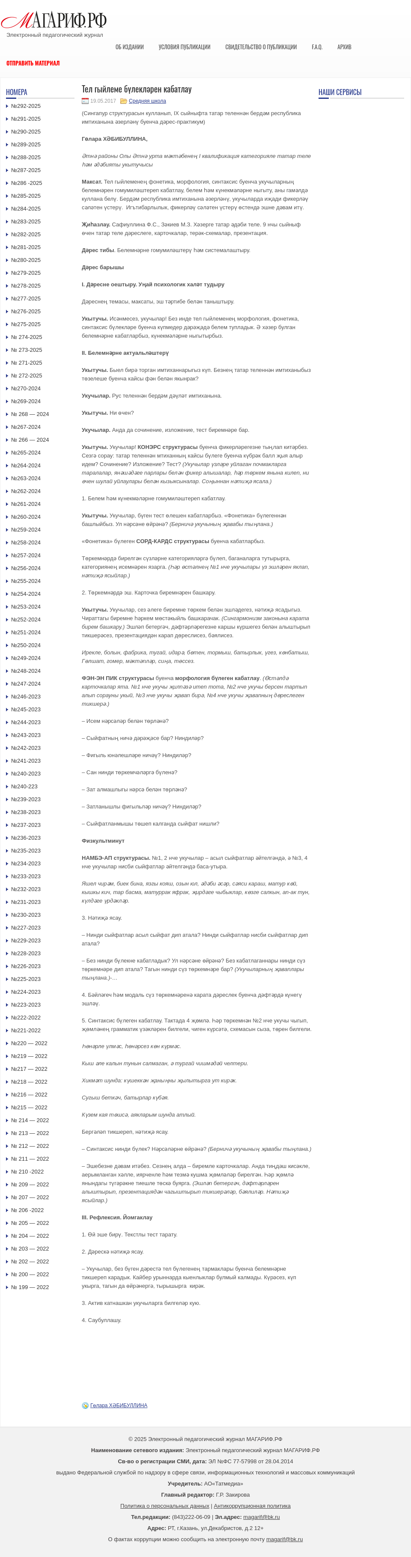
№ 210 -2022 (27, 1171)
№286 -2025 (26, 183)
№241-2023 (26, 761)
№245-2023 (26, 709)
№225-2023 (26, 979)
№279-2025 (26, 273)
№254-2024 (26, 594)
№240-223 (24, 786)
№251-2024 (26, 632)
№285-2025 (26, 196)
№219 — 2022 (29, 1056)
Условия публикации (185, 46)
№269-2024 (26, 401)
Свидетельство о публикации (261, 46)
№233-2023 (26, 876)
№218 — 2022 (29, 1082)
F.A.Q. (317, 46)
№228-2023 (26, 953)
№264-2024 (26, 465)
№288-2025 (26, 157)
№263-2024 (26, 478)
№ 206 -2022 (27, 1210)
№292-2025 (26, 106)
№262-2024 (26, 491)
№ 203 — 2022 (30, 1248)
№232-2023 (26, 889)
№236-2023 (26, 838)
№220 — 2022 (29, 1043)
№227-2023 (26, 927)
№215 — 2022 (29, 1107)
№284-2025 (26, 208)
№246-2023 (26, 696)
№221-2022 (26, 1030)
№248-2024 (26, 671)
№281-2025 (26, 247)
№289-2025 (26, 144)
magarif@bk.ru (261, 1517)
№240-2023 (26, 773)
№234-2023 (26, 863)
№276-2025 (26, 311)
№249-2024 (26, 658)
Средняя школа (147, 101)
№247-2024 (26, 683)
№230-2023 (26, 915)
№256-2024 (26, 568)
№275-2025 (26, 324)
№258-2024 (26, 542)
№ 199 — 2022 (30, 1287)
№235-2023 (26, 850)
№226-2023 (26, 966)
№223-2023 (26, 1004)
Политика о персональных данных (164, 1506)
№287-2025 (26, 170)
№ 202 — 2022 (30, 1261)
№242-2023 (26, 748)
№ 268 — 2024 (30, 414)
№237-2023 (26, 825)
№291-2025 (26, 119)
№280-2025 (26, 260)
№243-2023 (26, 735)
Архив (344, 46)
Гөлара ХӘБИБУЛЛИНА (118, 1405)
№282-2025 (26, 234)
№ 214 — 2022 (30, 1120)
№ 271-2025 (26, 363)
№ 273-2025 (26, 350)
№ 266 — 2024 (30, 440)
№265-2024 (26, 452)
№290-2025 (26, 131)
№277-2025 (26, 298)
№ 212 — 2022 (30, 1146)
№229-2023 (26, 940)
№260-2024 (26, 517)
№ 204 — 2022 (30, 1236)
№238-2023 (26, 812)
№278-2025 (26, 285)
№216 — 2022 (29, 1094)
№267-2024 (26, 427)
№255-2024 (26, 581)
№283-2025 (26, 221)
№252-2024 (26, 619)
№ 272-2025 (26, 375)
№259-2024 (26, 529)
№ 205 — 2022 (30, 1223)
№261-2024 (26, 504)
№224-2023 (26, 992)
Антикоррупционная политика (252, 1506)
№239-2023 (26, 799)
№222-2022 (26, 1017)
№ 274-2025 (26, 337)
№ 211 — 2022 (30, 1159)
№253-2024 (26, 606)
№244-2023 (26, 722)
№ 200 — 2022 (30, 1274)
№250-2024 (26, 645)
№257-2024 (26, 555)
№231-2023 (26, 902)
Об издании (130, 46)
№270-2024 (26, 388)
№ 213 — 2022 (30, 1133)
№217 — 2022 (29, 1069)
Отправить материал (33, 63)
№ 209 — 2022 (30, 1184)
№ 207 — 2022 (30, 1197)
